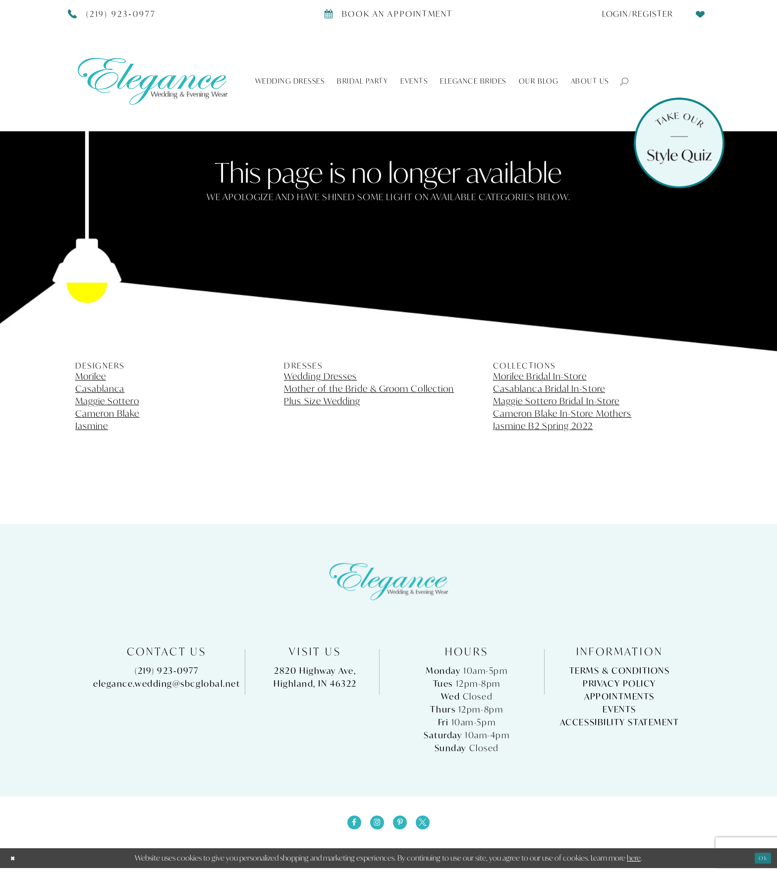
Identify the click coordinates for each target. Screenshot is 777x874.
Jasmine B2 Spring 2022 (543, 426)
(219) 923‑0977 (166, 670)
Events (619, 709)
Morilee (91, 376)
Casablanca (100, 388)
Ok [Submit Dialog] (760, 864)
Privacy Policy (619, 683)
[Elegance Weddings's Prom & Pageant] (152, 81)
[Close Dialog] (15, 864)
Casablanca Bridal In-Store (549, 388)
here (634, 864)
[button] (619, 81)
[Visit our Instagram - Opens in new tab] (374, 825)
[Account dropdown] (633, 13)
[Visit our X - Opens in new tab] (432, 825)
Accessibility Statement (619, 722)
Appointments (619, 696)
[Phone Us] (112, 13)
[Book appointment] (388, 13)
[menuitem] (633, 13)
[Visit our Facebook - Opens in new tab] (345, 825)
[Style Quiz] (679, 143)
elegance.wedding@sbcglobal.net (166, 683)
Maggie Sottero (107, 401)
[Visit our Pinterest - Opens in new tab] (403, 825)
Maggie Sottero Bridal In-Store (556, 401)
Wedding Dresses (320, 376)
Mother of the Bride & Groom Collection (369, 388)
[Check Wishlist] (700, 13)
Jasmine (92, 426)
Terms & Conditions (619, 670)
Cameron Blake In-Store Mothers (562, 413)
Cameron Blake (107, 413)
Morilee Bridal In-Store (540, 376)
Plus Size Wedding (322, 401)
